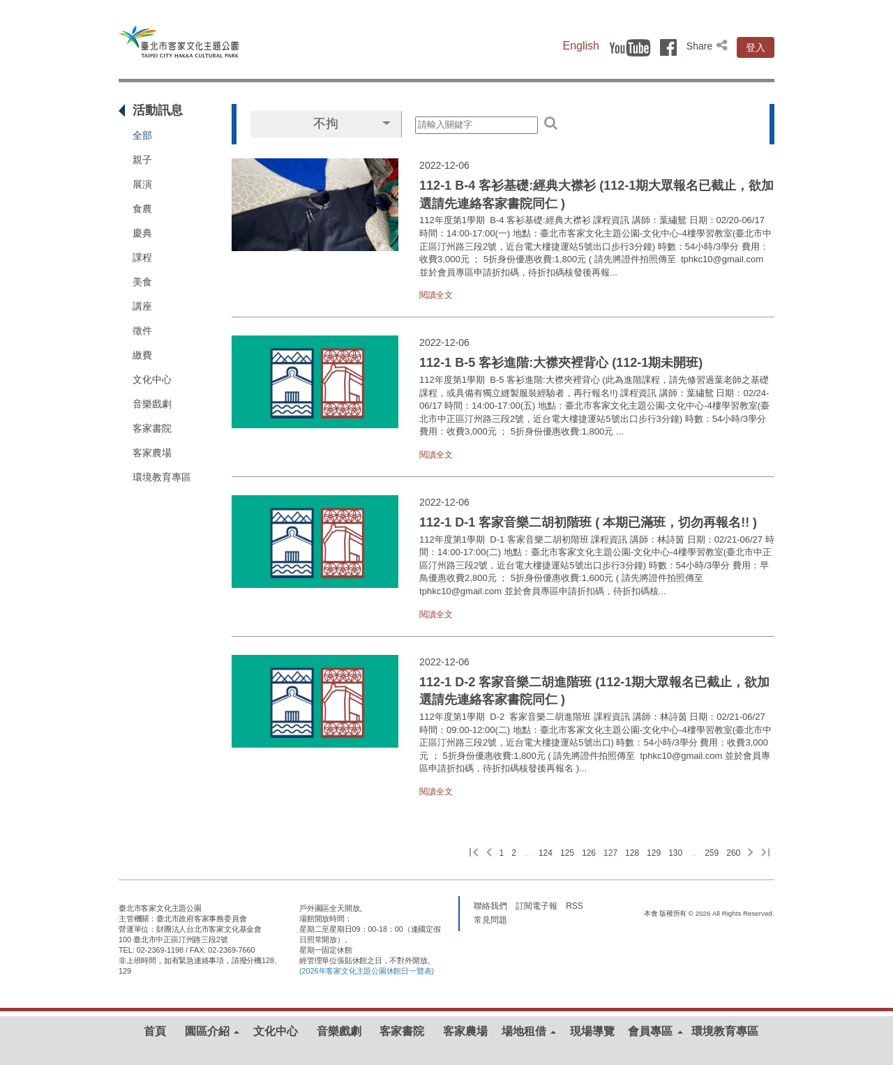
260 (733, 853)
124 (546, 853)
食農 (142, 208)
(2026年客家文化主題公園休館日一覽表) (366, 971)
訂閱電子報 (536, 905)
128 (632, 853)
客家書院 (152, 428)
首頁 (155, 1031)
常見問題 (490, 919)
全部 (142, 135)
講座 (142, 306)
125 (567, 853)
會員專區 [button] (655, 1031)
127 (610, 853)
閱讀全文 (436, 295)
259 (712, 853)
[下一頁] (751, 853)
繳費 (142, 355)
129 (654, 853)
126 (589, 853)
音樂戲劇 (152, 403)
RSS (574, 905)
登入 (755, 47)
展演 (142, 184)
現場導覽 (592, 1031)
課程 (142, 257)
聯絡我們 (490, 905)
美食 (142, 281)
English (581, 46)
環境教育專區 (162, 477)
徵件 (142, 330)
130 (675, 853)
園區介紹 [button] (212, 1031)
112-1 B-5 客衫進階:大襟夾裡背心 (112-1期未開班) (561, 363)
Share (708, 46)
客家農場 (152, 452)
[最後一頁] (765, 853)
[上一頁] (489, 853)
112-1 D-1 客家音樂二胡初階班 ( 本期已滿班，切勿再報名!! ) (588, 522)
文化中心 (152, 379)
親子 (142, 159)
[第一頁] (474, 853)
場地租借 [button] (529, 1031)
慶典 (142, 233)
